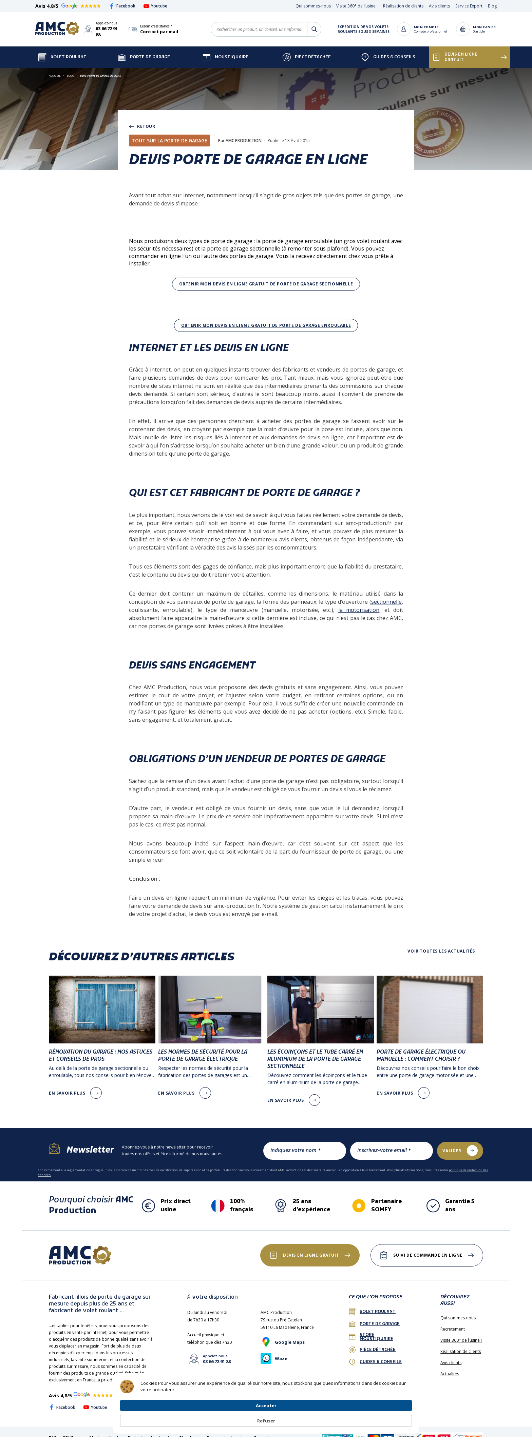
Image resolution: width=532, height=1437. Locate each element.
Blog (492, 6)
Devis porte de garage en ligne (100, 69)
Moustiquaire (225, 51)
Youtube (155, 6)
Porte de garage (144, 51)
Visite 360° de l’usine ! (357, 6)
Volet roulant (372, 1305)
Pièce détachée (307, 51)
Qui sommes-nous (313, 6)
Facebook (122, 6)
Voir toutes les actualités (441, 945)
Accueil (55, 69)
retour (142, 120)
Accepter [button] (355, 1417)
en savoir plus (67, 1087)
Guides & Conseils (388, 51)
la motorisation (359, 603)
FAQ (53, 1432)
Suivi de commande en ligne (425, 1249)
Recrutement (452, 1323)
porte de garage (374, 1318)
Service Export (468, 6)
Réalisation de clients (403, 6)
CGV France (73, 1432)
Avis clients (439, 6)
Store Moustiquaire (371, 1331)
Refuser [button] (396, 1417)
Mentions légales (106, 1432)
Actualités (449, 1368)
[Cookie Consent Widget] (266, 1417)
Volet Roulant (62, 51)
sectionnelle (386, 595)
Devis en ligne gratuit (454, 51)
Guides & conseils (375, 1356)
